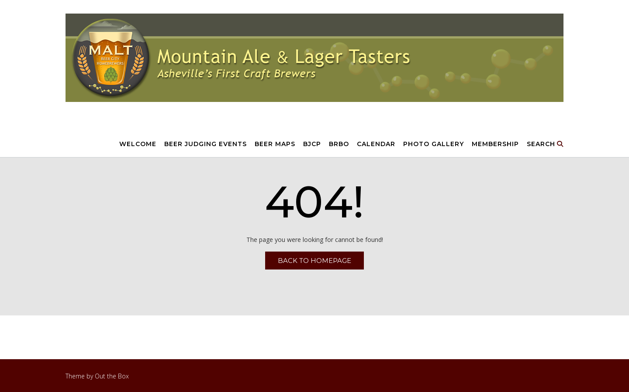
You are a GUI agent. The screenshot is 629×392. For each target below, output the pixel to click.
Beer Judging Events (205, 144)
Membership (495, 144)
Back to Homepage (314, 260)
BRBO (339, 144)
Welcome (137, 144)
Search (545, 144)
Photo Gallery (433, 144)
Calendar (376, 144)
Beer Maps (275, 144)
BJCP (312, 144)
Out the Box (112, 376)
